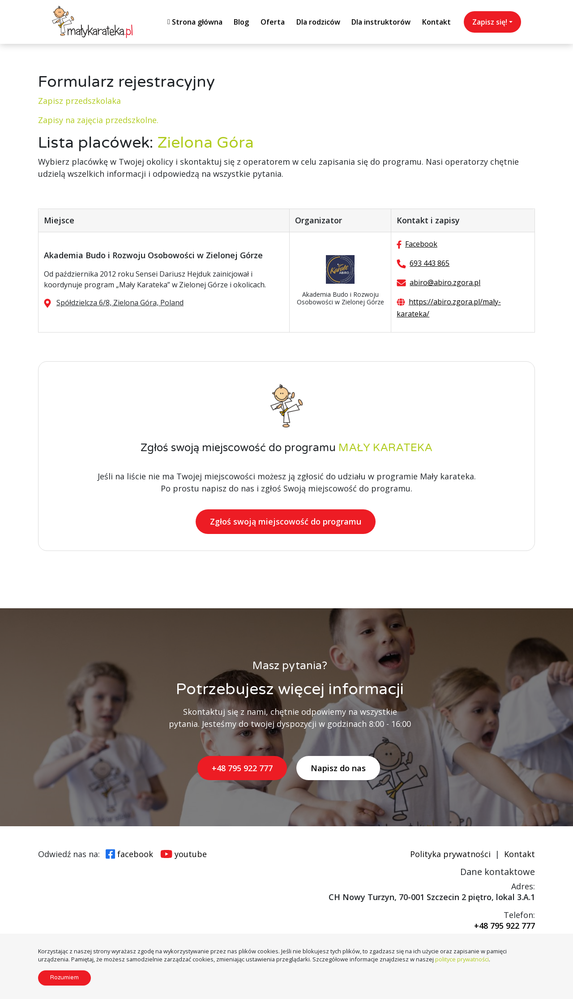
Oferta (273, 22)
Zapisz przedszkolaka (79, 100)
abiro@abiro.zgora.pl (445, 282)
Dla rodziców (318, 22)
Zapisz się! (489, 22)
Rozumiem (64, 977)
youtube (191, 854)
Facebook (421, 244)
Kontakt (436, 22)
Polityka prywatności (450, 854)
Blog (241, 22)
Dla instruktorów (381, 22)
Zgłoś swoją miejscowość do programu (285, 522)
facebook (135, 854)
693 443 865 (429, 263)
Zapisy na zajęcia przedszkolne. (98, 120)
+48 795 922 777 (242, 768)
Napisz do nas (338, 768)
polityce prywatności (462, 959)
